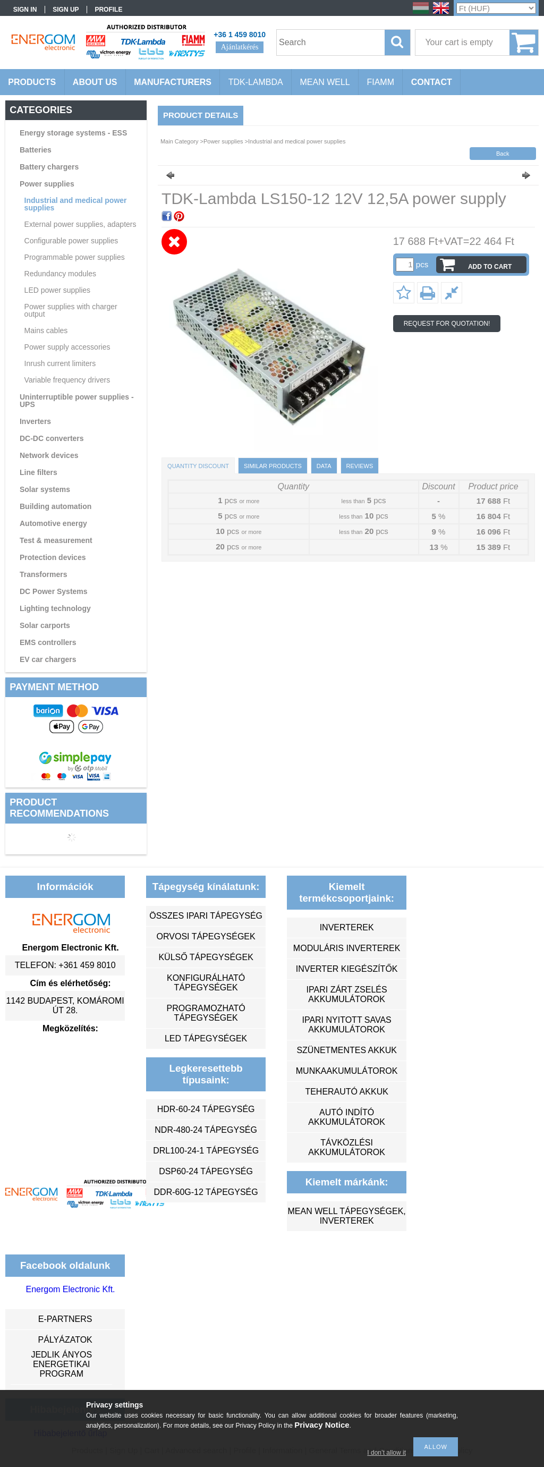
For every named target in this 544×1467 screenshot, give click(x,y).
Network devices (49, 455)
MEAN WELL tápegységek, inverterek (346, 1216)
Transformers (43, 574)
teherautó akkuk (346, 1091)
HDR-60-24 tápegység (206, 1109)
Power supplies (47, 184)
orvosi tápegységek (206, 936)
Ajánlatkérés (240, 47)
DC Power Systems (54, 591)
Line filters (38, 472)
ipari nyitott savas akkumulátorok (346, 1024)
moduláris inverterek (347, 948)
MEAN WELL (325, 82)
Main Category (179, 141)
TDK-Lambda (255, 82)
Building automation (55, 506)
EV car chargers (48, 659)
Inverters (35, 421)
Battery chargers (49, 167)
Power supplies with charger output (70, 310)
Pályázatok (65, 1339)
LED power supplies (57, 290)
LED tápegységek (206, 1038)
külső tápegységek (205, 957)
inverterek (347, 927)
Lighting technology (55, 608)
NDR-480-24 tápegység (206, 1129)
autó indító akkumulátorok (346, 1117)
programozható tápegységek (206, 1013)
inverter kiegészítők (347, 968)
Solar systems (45, 489)
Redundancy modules (60, 273)
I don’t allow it (386, 1452)
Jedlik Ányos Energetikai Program (61, 1364)
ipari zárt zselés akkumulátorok (347, 994)
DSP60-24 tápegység (206, 1171)
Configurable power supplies (71, 240)
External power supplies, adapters (80, 224)
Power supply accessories (67, 347)
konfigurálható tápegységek (206, 982)
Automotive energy (53, 523)
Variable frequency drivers (67, 380)
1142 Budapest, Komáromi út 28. (65, 1005)
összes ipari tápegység (205, 915)
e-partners (65, 1319)
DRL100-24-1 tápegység (206, 1150)
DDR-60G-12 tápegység (206, 1192)
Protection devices (53, 557)
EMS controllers (48, 642)
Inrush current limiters (60, 363)
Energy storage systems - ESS (73, 133)
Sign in (25, 9)
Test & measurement (56, 540)
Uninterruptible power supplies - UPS (77, 401)
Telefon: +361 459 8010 (65, 965)
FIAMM (380, 82)
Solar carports (45, 625)
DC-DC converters (52, 438)
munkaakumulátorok (347, 1070)
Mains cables (46, 330)
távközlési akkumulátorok (346, 1147)
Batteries (36, 150)
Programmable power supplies (74, 257)
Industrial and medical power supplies (75, 204)
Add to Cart (490, 266)
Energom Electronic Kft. (70, 1289)
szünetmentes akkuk (346, 1050)
